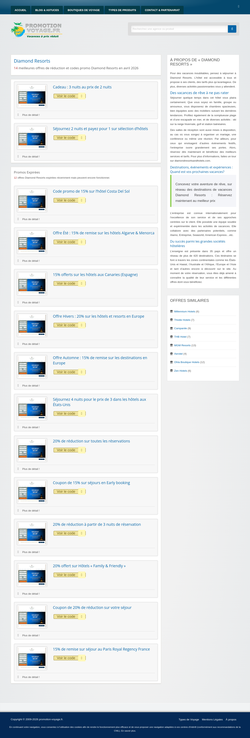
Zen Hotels (180, 370)
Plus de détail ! (29, 114)
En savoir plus (128, 731)
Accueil (20, 10)
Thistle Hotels (182, 319)
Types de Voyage (189, 719)
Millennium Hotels (184, 311)
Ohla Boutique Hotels (186, 362)
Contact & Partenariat (162, 10)
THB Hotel (180, 336)
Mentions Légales (212, 719)
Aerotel (178, 353)
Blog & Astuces (47, 10)
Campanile (180, 328)
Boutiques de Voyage (84, 10)
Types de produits (122, 10)
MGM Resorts (182, 345)
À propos (231, 719)
